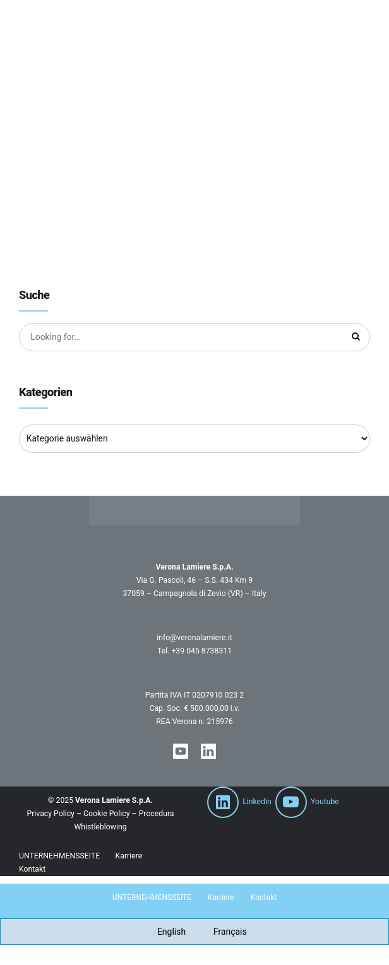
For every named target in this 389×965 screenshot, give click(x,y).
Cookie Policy (106, 814)
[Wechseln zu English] (164, 932)
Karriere (129, 856)
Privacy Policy (50, 814)
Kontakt (32, 869)
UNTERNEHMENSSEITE (59, 856)
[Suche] (356, 337)
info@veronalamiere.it (194, 638)
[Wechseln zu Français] (222, 932)
